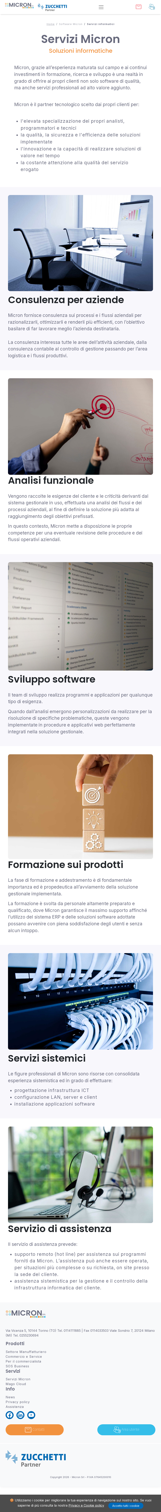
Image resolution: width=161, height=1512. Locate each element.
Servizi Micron (18, 1379)
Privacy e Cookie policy (86, 1505)
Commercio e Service (24, 1357)
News (10, 1397)
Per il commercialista (23, 1361)
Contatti (35, 1429)
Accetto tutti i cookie (125, 1505)
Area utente (126, 1429)
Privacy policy (18, 1402)
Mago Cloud (16, 1384)
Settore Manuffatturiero (26, 1352)
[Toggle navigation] (101, 7)
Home (51, 24)
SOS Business (17, 1366)
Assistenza (15, 1407)
